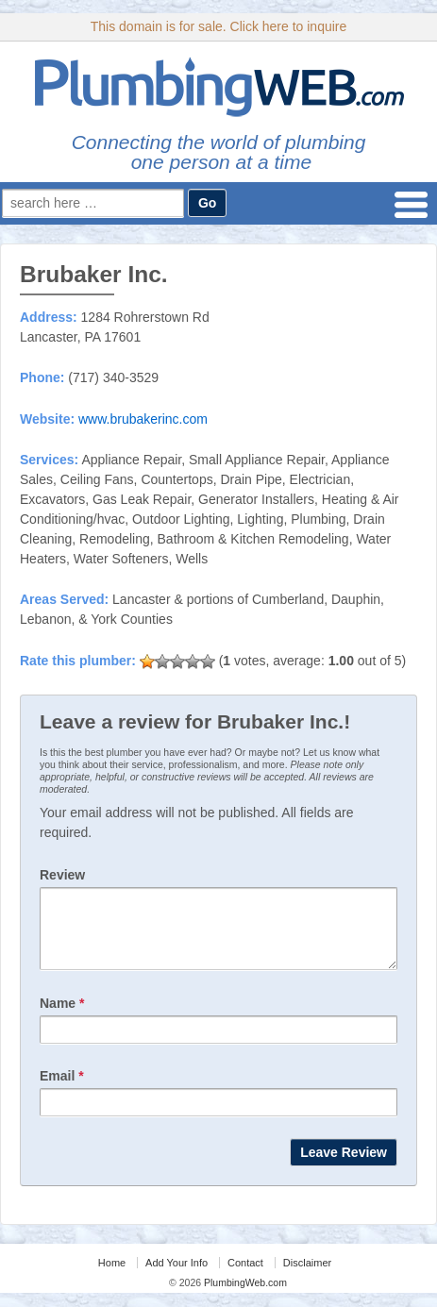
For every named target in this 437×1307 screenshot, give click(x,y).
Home (112, 1276)
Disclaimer (307, 1276)
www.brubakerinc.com (143, 419)
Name (62, 1017)
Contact (245, 1276)
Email (62, 1090)
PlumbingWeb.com (244, 1296)
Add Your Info (176, 1276)
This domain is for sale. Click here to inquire (219, 26)
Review (62, 874)
